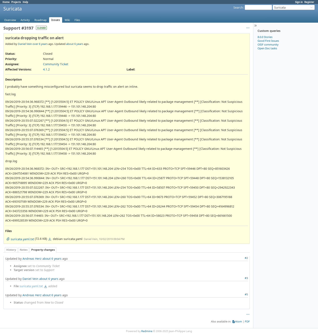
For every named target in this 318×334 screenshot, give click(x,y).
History (11, 250)
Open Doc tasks (267, 48)
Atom (238, 321)
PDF (247, 321)
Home (6, 2)
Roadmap (40, 20)
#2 (246, 258)
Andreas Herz (32, 259)
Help (25, 2)
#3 (246, 278)
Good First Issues (268, 41)
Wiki (67, 20)
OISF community (268, 44)
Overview (10, 20)
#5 (246, 294)
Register (309, 2)
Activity (25, 20)
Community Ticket (55, 64)
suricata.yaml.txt (31, 286)
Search (238, 7)
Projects (16, 2)
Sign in (299, 2)
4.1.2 (46, 69)
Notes (23, 250)
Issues (55, 20)
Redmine (146, 331)
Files (77, 20)
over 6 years (40, 44)
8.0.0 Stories (265, 37)
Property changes (43, 250)
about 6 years (74, 44)
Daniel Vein (25, 44)
